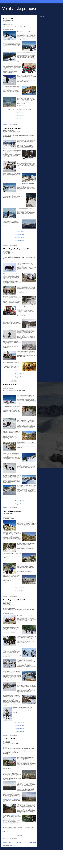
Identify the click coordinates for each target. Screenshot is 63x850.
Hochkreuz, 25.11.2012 (10, 384)
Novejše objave (7, 842)
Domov (19, 842)
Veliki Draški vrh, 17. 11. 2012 (12, 511)
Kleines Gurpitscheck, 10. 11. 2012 (14, 600)
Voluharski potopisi (19, 8)
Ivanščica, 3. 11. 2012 (9, 739)
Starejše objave (31, 842)
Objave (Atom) (12, 845)
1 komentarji (5, 124)
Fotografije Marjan (19, 115)
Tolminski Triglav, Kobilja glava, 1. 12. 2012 (16, 249)
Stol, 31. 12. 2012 (8, 18)
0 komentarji (5, 245)
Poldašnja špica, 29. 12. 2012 (12, 128)
